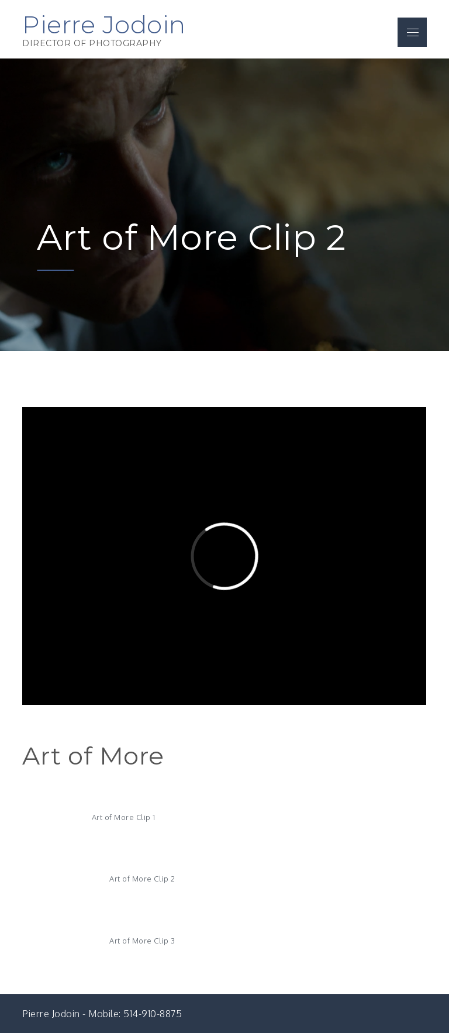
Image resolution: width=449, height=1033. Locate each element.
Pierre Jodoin (104, 24)
